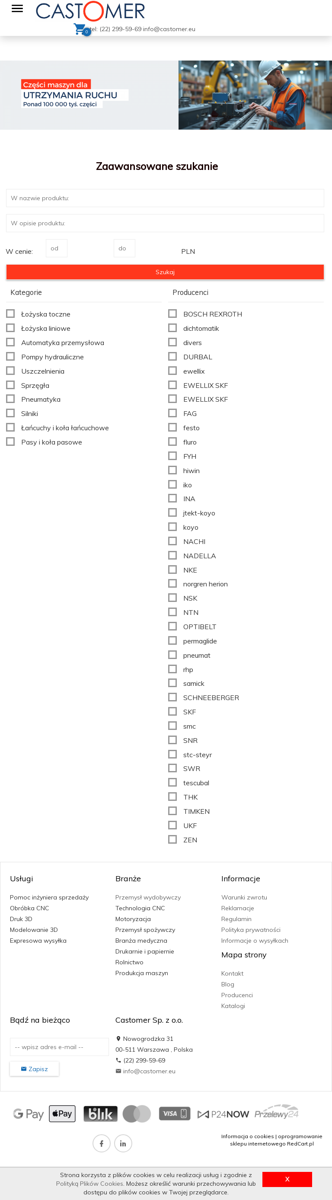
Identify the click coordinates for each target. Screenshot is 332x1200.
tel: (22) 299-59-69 (116, 29)
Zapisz (34, 1069)
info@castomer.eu (169, 29)
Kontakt (232, 973)
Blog (227, 984)
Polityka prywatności (251, 930)
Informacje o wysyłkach (254, 940)
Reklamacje (237, 908)
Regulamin (236, 919)
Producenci (237, 995)
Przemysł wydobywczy (148, 897)
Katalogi (233, 1006)
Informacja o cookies (247, 1136)
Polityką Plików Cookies (89, 1183)
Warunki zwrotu (244, 897)
